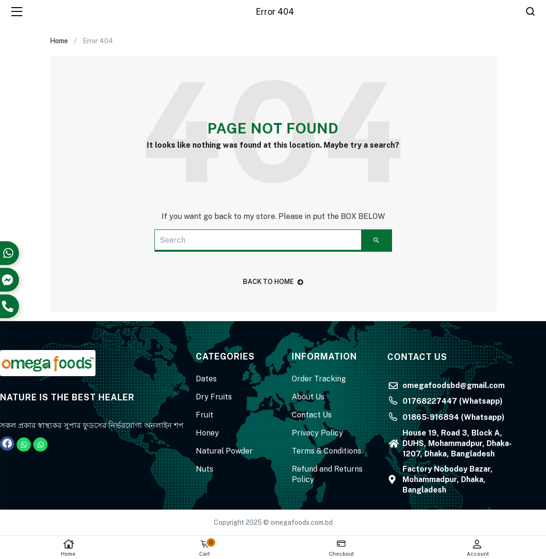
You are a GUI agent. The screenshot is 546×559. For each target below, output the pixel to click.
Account (478, 548)
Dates (206, 378)
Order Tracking (319, 378)
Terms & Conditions (326, 450)
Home (68, 548)
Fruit (204, 414)
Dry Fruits (214, 396)
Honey (207, 432)
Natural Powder (224, 450)
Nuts (204, 469)
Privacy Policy (317, 432)
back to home (273, 281)
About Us (308, 396)
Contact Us (312, 414)
